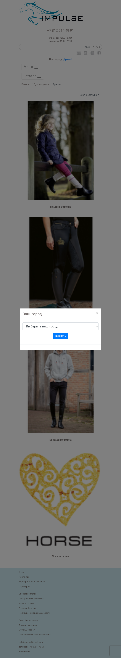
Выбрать (60, 335)
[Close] (97, 313)
